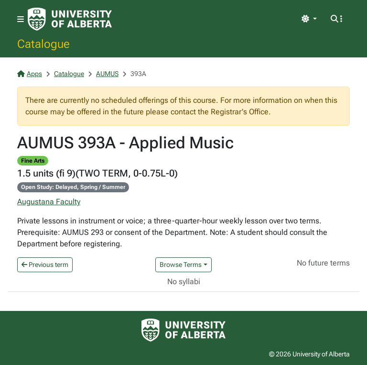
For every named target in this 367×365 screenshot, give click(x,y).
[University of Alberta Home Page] (70, 19)
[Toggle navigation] (20, 19)
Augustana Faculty (48, 201)
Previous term (45, 264)
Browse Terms (181, 264)
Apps (29, 73)
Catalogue (43, 43)
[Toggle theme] (309, 19)
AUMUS (107, 73)
